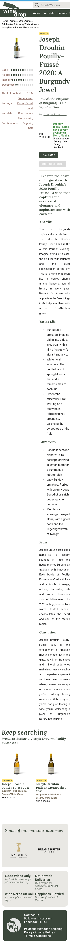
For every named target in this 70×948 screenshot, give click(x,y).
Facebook (30, 922)
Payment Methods (36, 929)
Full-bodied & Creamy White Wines (19, 24)
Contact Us (31, 915)
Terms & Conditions (37, 936)
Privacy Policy (44, 932)
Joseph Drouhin (55, 114)
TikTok (42, 922)
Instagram (45, 918)
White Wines (25, 21)
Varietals (48, 13)
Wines (36, 13)
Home (5, 21)
